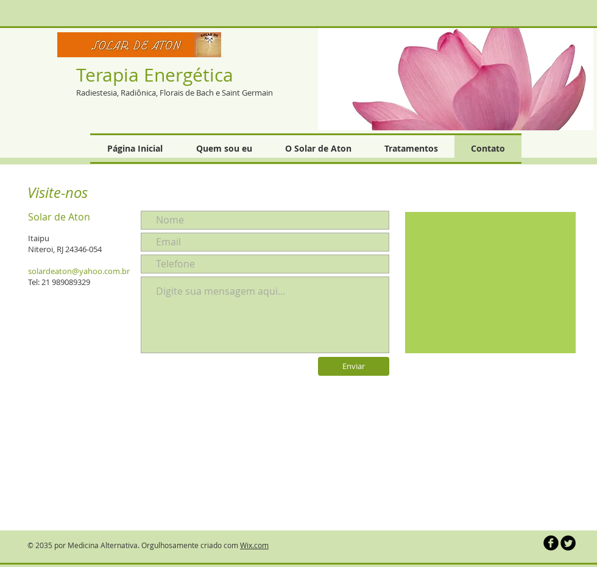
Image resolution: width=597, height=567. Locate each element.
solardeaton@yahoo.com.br (79, 271)
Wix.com (254, 545)
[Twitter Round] (568, 543)
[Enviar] (353, 366)
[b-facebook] (551, 543)
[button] (455, 78)
